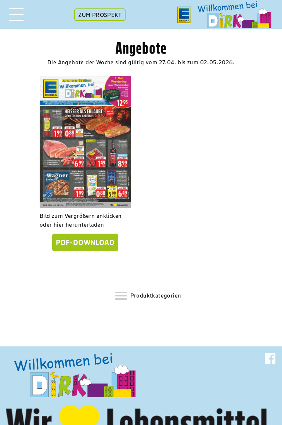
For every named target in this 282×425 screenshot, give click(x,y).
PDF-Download (85, 242)
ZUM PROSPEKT (100, 14)
